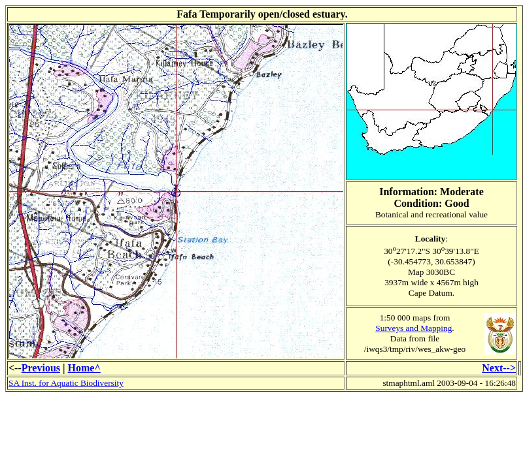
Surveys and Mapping (413, 328)
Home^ (84, 367)
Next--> (499, 367)
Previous (41, 367)
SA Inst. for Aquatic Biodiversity (66, 383)
